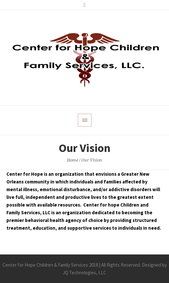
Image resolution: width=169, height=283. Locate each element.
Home (72, 160)
